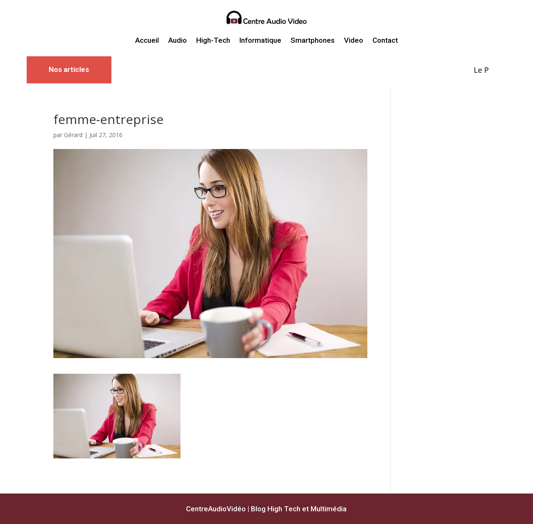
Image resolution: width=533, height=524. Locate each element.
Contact (385, 40)
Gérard (73, 135)
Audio (177, 40)
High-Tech (213, 40)
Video (353, 40)
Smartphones (313, 40)
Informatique (260, 40)
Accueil (147, 40)
